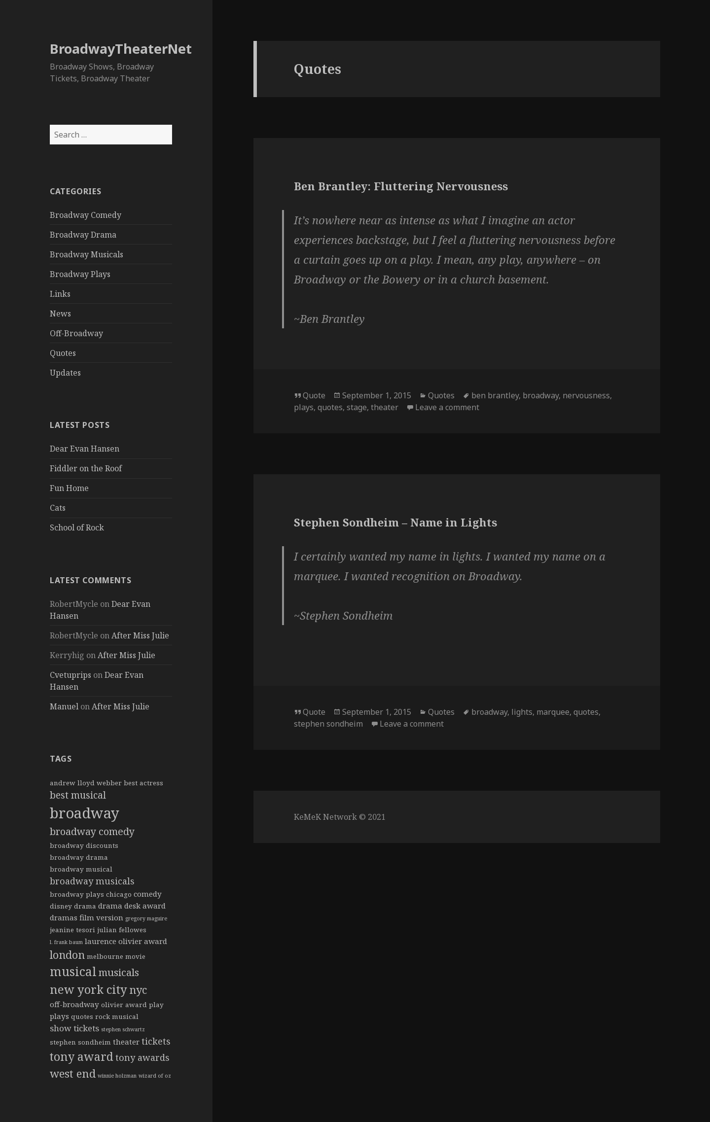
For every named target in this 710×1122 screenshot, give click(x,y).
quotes (330, 407)
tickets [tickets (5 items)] (156, 1041)
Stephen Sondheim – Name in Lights (395, 522)
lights (521, 711)
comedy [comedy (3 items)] (148, 894)
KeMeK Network (325, 816)
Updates (65, 372)
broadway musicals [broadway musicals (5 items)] (92, 881)
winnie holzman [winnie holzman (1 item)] (117, 1075)
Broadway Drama (83, 234)
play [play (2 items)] (156, 1004)
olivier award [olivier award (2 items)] (124, 1004)
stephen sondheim (328, 723)
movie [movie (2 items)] (135, 956)
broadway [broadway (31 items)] (84, 813)
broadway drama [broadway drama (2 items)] (79, 857)
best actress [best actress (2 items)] (143, 782)
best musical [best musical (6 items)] (78, 795)
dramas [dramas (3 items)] (63, 917)
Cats (58, 507)
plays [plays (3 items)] (59, 1016)
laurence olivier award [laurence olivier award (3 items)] (126, 941)
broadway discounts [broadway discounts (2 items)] (84, 845)
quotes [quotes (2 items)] (82, 1016)
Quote (314, 395)
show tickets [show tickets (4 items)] (74, 1028)
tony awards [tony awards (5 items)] (142, 1057)
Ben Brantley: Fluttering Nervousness (401, 185)
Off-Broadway (76, 333)
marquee (552, 711)
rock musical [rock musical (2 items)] (117, 1016)
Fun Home (69, 488)
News (60, 313)
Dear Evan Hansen (84, 448)
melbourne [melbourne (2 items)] (105, 956)
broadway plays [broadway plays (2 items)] (77, 894)
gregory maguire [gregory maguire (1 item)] (146, 918)
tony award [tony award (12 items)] (81, 1056)
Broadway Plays (80, 274)
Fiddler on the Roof (86, 468)
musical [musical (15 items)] (73, 971)
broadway (541, 395)
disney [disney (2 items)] (61, 906)
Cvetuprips (70, 674)
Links (60, 293)
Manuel (64, 706)
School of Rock (77, 527)
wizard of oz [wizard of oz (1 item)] (155, 1075)
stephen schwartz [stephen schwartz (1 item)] (123, 1029)
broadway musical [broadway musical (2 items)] (81, 869)
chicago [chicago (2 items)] (119, 894)
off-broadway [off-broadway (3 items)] (74, 1004)
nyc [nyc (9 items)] (138, 989)
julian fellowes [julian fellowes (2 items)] (121, 929)
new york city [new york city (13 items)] (88, 989)
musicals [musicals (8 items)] (119, 972)
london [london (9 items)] (67, 954)
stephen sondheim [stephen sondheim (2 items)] (80, 1042)
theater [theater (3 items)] (126, 1042)
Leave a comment (447, 407)
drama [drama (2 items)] (85, 906)
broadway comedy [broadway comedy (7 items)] (92, 831)
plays (304, 407)
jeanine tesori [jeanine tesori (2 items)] (72, 929)
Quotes (63, 353)
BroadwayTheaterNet (121, 48)
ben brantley (495, 395)
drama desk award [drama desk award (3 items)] (132, 906)
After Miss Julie (140, 635)
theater (384, 407)
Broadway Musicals (86, 254)
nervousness (586, 395)
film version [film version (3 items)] (101, 917)
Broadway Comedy (85, 215)
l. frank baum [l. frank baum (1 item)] (66, 942)
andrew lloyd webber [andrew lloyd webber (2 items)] (86, 782)
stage (357, 407)
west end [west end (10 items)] (73, 1073)
